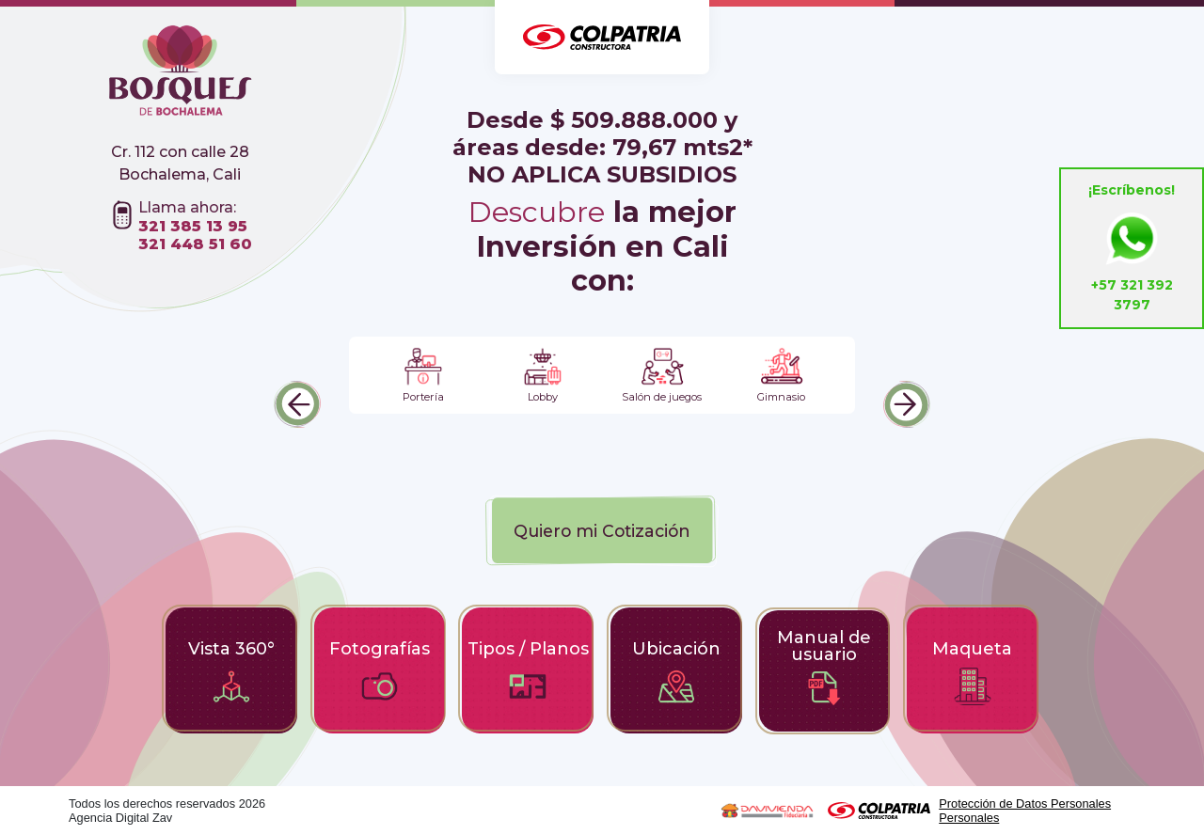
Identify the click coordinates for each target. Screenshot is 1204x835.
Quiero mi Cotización (602, 531)
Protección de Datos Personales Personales (1025, 810)
